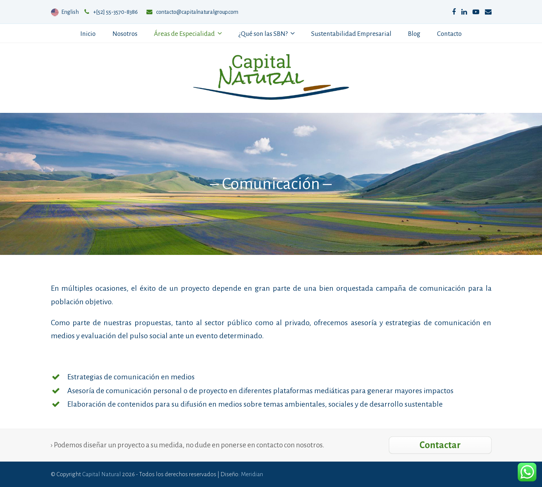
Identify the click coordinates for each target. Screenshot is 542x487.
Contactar (440, 445)
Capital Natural (101, 474)
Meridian (252, 474)
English (65, 12)
